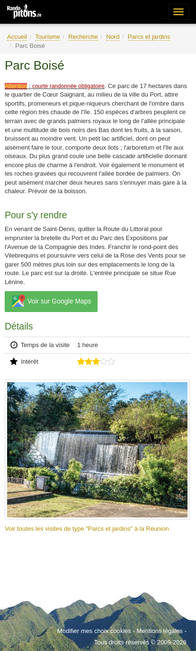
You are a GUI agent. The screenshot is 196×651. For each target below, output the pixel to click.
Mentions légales (159, 630)
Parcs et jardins (149, 36)
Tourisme (47, 36)
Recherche (83, 36)
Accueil (17, 36)
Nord (112, 36)
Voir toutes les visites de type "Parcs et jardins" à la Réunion (87, 528)
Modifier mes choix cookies (94, 630)
